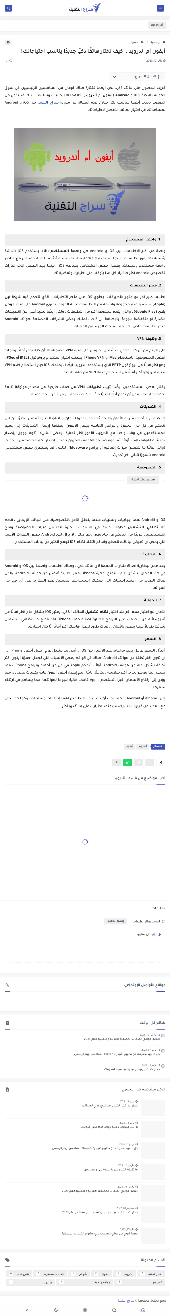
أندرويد (137, 42)
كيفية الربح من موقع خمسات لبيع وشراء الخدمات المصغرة (100, 1234)
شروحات (19, 1274)
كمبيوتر (139, 1282)
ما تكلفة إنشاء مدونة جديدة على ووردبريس (111, 1170)
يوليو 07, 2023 (148, 1049)
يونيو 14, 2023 (127, 1122)
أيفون (129, 746)
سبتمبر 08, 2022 (125, 1208)
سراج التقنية (48, 103)
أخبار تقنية (151, 1274)
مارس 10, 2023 (148, 1034)
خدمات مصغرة (50, 1274)
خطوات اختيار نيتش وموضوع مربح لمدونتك (132, 1069)
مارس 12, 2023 (126, 1165)
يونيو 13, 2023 (149, 1064)
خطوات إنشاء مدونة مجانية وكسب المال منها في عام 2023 (100, 1212)
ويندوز (30, 1282)
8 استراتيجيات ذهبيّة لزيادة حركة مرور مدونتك (109, 1127)
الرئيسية (158, 42)
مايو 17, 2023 (127, 1229)
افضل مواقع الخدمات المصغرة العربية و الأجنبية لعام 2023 (122, 1039)
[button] (127, 762)
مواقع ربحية (84, 1282)
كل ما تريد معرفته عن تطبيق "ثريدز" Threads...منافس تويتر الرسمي (117, 1054)
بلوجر (79, 1274)
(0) (8, 61)
